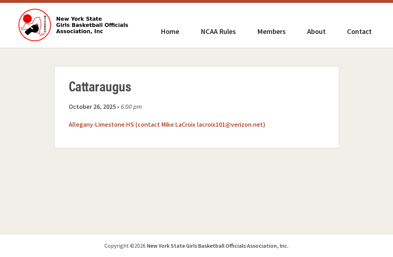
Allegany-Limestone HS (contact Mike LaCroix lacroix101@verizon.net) (167, 124)
